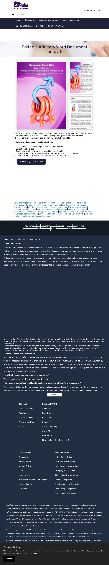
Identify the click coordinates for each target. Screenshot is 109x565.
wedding (26, 214)
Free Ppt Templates (63, 480)
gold (92, 214)
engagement (47, 205)
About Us (46, 408)
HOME (18, 20)
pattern (52, 207)
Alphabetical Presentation (66, 475)
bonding (71, 209)
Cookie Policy (34, 553)
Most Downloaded (26, 417)
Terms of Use (24, 457)
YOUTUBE (56, 228)
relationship (19, 203)
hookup (39, 216)
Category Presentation (65, 471)
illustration (50, 214)
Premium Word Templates (66, 493)
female (29, 203)
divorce (17, 214)
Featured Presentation (65, 462)
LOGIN (86, 10)
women (34, 214)
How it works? (48, 413)
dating (40, 212)
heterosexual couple (78, 207)
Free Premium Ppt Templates (67, 484)
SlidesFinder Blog (50, 427)
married (37, 205)
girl (66, 214)
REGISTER (95, 10)
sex (86, 214)
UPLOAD (40, 26)
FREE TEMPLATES (71, 20)
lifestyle (18, 207)
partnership (19, 212)
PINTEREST (79, 226)
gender (60, 207)
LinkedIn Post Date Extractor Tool (56, 440)
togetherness (86, 212)
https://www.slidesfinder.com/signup (83, 357)
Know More (55, 395)
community (82, 209)
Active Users (24, 426)
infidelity (74, 212)
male (47, 212)
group (29, 205)
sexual (72, 214)
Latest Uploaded (25, 408)
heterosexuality (83, 205)
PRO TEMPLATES (56, 26)
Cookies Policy (24, 466)
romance (32, 209)
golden (43, 203)
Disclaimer (46, 417)
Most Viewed (24, 413)
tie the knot (68, 203)
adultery (54, 212)
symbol (31, 216)
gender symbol (68, 205)
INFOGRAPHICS (24, 26)
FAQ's (20, 471)
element (18, 209)
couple (40, 209)
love (39, 207)
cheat (45, 207)
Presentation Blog (26, 422)
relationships (80, 203)
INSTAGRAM (39, 228)
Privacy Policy (24, 462)
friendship (52, 203)
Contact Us (47, 436)
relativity (80, 214)
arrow (41, 214)
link (55, 209)
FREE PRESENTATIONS (49, 20)
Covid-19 (46, 431)
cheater (59, 214)
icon (60, 203)
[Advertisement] (54, 35)
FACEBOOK (29, 226)
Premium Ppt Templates (65, 489)
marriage (32, 207)
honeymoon (31, 212)
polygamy (62, 209)
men (25, 207)
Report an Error (25, 475)
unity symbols (20, 216)
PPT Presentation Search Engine (32, 480)
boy (66, 207)
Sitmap (45, 422)
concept (47, 216)
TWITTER (46, 226)
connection (64, 212)
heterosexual (20, 205)
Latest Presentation (64, 457)
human (58, 205)
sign (25, 209)
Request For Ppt (25, 484)
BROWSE (30, 20)
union (36, 203)
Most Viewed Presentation (66, 466)
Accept (9, 559)
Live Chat (22, 489)
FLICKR (72, 228)
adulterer (48, 209)
